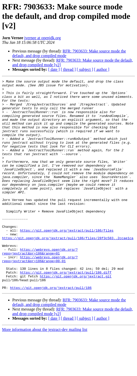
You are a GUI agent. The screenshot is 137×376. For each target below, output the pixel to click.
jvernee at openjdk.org (42, 38)
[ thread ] (68, 69)
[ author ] (101, 69)
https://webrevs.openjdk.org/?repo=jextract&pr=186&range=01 (40, 286)
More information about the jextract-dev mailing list (44, 371)
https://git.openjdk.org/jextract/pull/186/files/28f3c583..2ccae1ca (67, 270)
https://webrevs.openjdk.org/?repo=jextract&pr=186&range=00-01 (40, 295)
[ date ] (54, 69)
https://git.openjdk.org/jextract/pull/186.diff (65, 311)
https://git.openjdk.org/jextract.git (75, 316)
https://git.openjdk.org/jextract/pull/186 (51, 329)
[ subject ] (85, 69)
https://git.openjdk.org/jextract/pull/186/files (67, 261)
